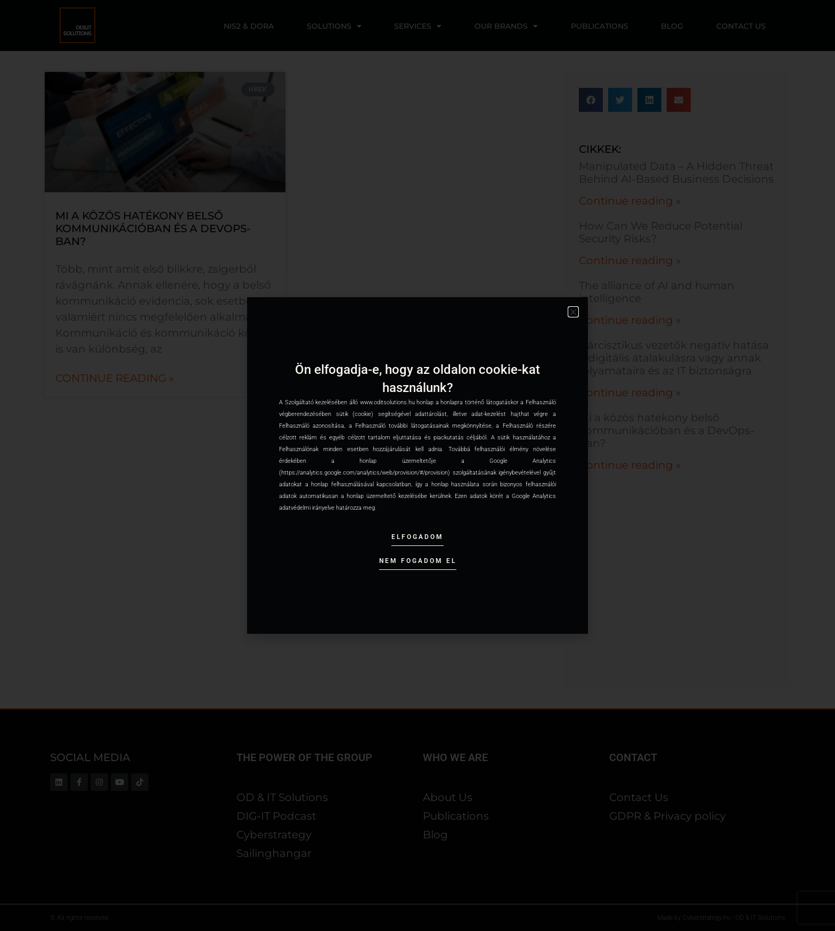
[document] (417, 465)
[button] (573, 312)
